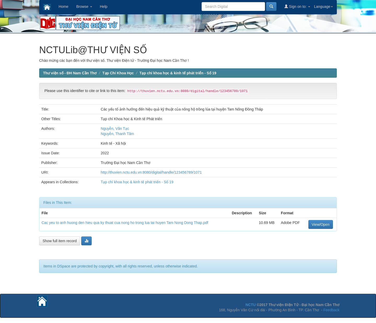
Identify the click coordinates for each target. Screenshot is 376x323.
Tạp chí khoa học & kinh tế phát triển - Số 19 (177, 73)
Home (63, 6)
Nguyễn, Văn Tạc (115, 128)
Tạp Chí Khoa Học (118, 73)
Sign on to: (297, 6)
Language (323, 6)
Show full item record (60, 241)
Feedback (331, 310)
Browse (84, 6)
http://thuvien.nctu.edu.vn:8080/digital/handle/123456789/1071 (151, 172)
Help (104, 6)
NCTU (250, 305)
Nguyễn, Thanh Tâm (117, 134)
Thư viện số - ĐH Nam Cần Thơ (70, 73)
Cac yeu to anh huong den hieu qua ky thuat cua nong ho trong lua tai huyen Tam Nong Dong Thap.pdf (125, 223)
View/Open (321, 224)
